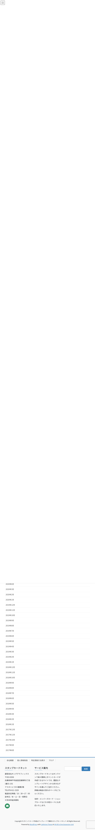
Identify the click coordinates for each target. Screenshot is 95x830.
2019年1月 (10, 662)
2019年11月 (10, 610)
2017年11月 (10, 734)
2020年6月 (10, 584)
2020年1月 (10, 599)
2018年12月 (10, 667)
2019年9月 (10, 620)
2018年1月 (10, 724)
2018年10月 (10, 677)
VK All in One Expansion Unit (64, 824)
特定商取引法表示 (38, 760)
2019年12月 (10, 605)
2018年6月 (10, 698)
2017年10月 (10, 740)
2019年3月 (10, 651)
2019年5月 (10, 641)
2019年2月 (10, 657)
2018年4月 (10, 708)
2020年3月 (10, 589)
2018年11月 (10, 672)
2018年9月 (10, 682)
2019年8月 (10, 625)
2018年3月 (10, 714)
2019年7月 (10, 631)
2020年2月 (10, 594)
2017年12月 (10, 729)
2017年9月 (10, 745)
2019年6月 (10, 636)
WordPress (33, 824)
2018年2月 (10, 719)
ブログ (51, 760)
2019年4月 (10, 646)
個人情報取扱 (22, 760)
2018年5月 (10, 703)
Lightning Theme (47, 824)
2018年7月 (10, 693)
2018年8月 (10, 688)
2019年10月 (10, 615)
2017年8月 (10, 750)
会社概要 (10, 760)
